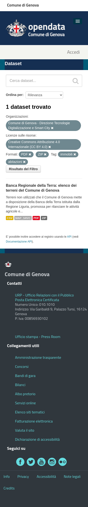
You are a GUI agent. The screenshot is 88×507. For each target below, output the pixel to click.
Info (7, 476)
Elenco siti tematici (30, 412)
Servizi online (25, 403)
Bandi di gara (25, 375)
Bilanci (20, 384)
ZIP (44, 218)
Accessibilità (46, 476)
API (69, 236)
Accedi (73, 52)
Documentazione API (19, 241)
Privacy (23, 476)
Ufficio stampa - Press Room (37, 336)
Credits (9, 488)
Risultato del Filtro (23, 169)
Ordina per (14, 95)
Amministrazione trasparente (38, 357)
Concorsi (21, 366)
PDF (36, 218)
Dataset (13, 63)
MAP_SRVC (23, 218)
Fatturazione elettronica (34, 421)
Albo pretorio (25, 394)
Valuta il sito (24, 430)
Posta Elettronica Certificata (37, 300)
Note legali (72, 476)
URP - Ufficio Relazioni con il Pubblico (44, 295)
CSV (9, 218)
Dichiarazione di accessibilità (37, 439)
